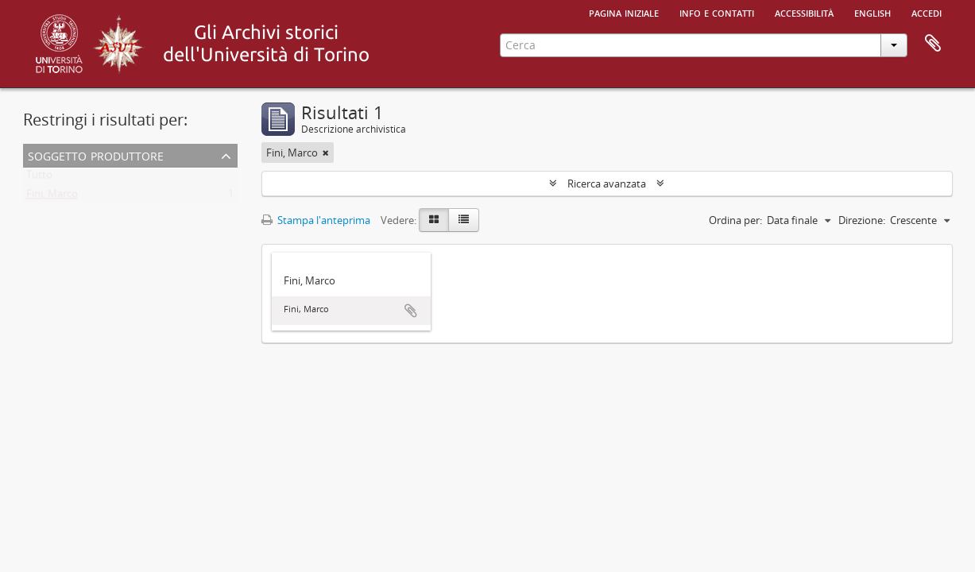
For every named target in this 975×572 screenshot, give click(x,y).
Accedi (926, 12)
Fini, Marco (52, 197)
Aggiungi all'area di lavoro (411, 311)
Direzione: (861, 220)
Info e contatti (716, 12)
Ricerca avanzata (606, 183)
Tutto (39, 178)
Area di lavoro (933, 44)
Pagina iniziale (624, 12)
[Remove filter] (326, 152)
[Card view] (434, 220)
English (872, 12)
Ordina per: (735, 220)
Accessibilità (804, 12)
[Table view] (463, 220)
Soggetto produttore (96, 154)
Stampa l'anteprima (315, 220)
